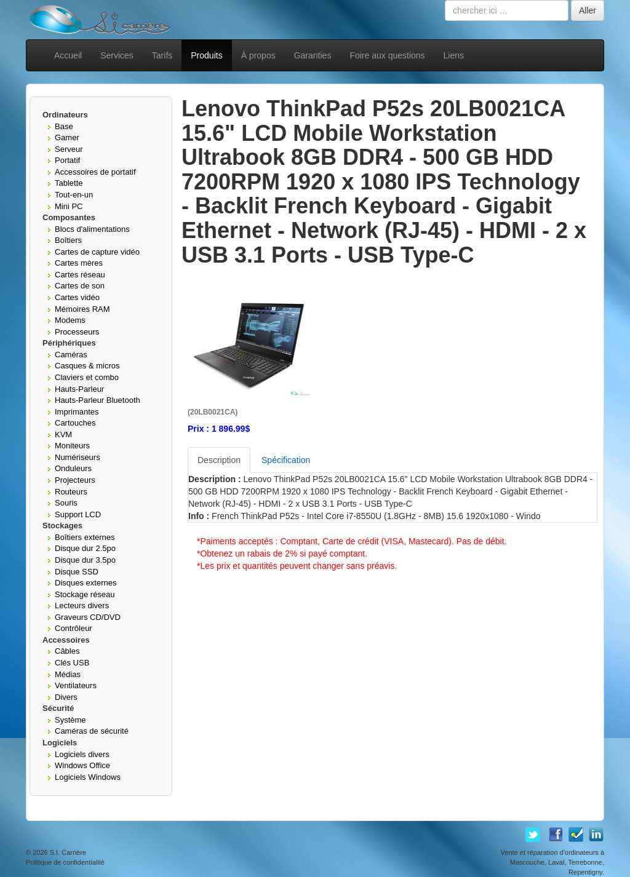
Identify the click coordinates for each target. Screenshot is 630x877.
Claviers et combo (87, 377)
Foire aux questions (387, 55)
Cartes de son (80, 285)
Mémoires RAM (82, 309)
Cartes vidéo (77, 297)
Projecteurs (75, 480)
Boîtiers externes (85, 537)
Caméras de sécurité (92, 731)
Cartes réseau (80, 274)
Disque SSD (76, 571)
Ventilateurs (76, 685)
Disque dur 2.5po (85, 548)
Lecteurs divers (82, 605)
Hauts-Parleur (79, 389)
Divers (66, 697)
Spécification (285, 460)
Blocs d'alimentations (92, 229)
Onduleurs (73, 468)
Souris (66, 502)
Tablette (69, 183)
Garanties (313, 55)
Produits (206, 55)
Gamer (67, 137)
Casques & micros (87, 365)
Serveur (69, 149)
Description (219, 460)
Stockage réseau (85, 594)
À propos (258, 55)
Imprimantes (77, 411)
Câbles (67, 651)
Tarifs (162, 55)
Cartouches (75, 422)
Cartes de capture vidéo (97, 251)
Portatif (67, 160)
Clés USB (72, 662)
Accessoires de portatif (95, 172)
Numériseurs (77, 457)
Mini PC (69, 206)
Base (64, 126)
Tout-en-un (74, 194)
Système (70, 719)
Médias (68, 674)
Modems (70, 320)
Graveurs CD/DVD (88, 617)
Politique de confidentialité (65, 862)
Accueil (68, 55)
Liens (454, 55)
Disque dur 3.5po (85, 560)
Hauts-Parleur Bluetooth (97, 400)
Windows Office (82, 765)
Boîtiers (68, 240)
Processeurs (77, 331)
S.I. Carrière (68, 852)
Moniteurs (72, 445)
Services (117, 55)
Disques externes (85, 582)
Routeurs (71, 491)
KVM (63, 434)
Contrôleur (73, 628)
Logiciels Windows (88, 777)
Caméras (71, 354)
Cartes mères (79, 263)
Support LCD (78, 514)
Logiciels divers (82, 754)
